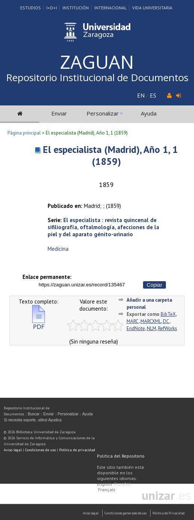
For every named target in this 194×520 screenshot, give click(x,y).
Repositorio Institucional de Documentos (97, 77)
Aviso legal (13, 449)
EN (141, 95)
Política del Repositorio (121, 456)
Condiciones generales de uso (125, 513)
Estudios (30, 7)
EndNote (136, 328)
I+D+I (51, 7)
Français (106, 489)
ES (153, 95)
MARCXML (150, 321)
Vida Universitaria (152, 7)
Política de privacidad (77, 449)
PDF (38, 323)
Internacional (110, 7)
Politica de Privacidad (168, 513)
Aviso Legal (90, 513)
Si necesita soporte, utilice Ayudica (32, 420)
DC (166, 321)
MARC (133, 321)
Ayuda (149, 113)
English (104, 484)
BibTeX (168, 314)
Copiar (154, 285)
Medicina (58, 248)
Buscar (33, 414)
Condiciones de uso (40, 449)
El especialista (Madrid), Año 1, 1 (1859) (110, 155)
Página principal (24, 133)
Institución (76, 7)
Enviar (59, 113)
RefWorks (167, 328)
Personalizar (103, 113)
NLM (151, 328)
